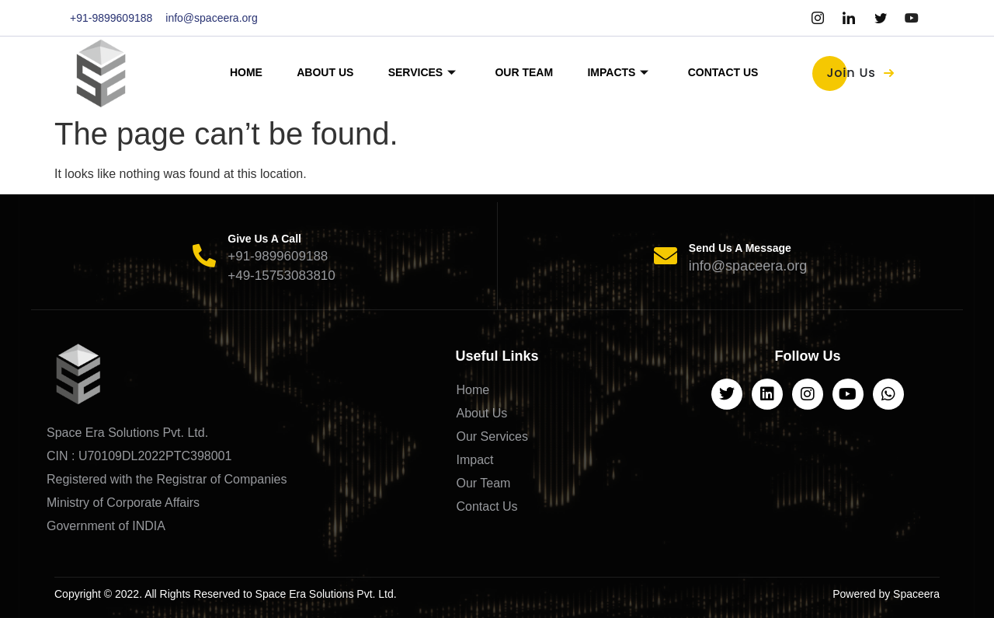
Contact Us (734, 72)
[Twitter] (880, 18)
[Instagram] (817, 18)
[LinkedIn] (848, 18)
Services (420, 72)
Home (235, 72)
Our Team (526, 72)
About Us (318, 72)
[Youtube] (911, 18)
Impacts (624, 72)
